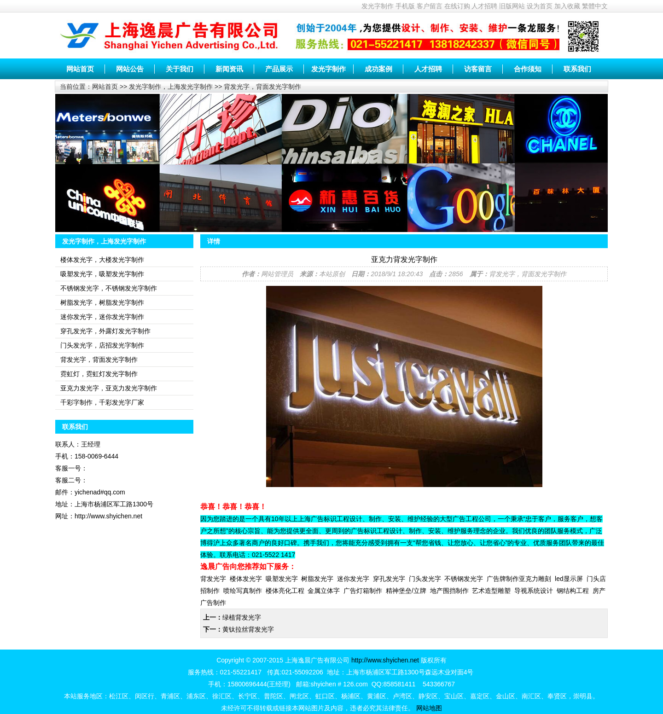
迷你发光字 (353, 578)
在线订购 (457, 6)
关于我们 (179, 69)
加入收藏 (567, 6)
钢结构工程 (573, 590)
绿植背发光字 (241, 617)
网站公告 (130, 69)
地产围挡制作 (449, 590)
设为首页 (539, 6)
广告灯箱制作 (362, 590)
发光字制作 (377, 6)
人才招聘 (484, 6)
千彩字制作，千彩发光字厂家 (102, 402)
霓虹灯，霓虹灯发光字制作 (99, 373)
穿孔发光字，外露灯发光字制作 (105, 331)
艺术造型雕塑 (491, 590)
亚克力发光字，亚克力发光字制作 (108, 388)
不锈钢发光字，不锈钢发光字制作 (108, 288)
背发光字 (213, 578)
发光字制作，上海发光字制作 (171, 86)
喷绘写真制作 (242, 590)
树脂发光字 (317, 578)
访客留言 (478, 69)
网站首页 (80, 69)
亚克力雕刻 (535, 578)
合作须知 (527, 69)
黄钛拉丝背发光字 (248, 629)
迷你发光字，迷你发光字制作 (102, 316)
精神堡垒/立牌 (406, 590)
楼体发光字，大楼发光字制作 (102, 259)
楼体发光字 (246, 578)
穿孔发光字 (389, 578)
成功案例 (378, 69)
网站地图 (429, 708)
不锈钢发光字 (463, 578)
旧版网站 (512, 6)
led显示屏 (569, 578)
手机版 (405, 6)
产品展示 (279, 69)
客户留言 (429, 6)
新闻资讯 (229, 69)
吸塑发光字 (282, 578)
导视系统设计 (533, 590)
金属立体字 (324, 590)
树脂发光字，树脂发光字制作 (102, 302)
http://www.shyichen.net (385, 660)
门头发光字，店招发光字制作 (102, 345)
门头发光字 (425, 578)
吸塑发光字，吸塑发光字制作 (102, 274)
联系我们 (577, 69)
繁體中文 (595, 6)
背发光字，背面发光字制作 (262, 86)
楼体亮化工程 (285, 590)
